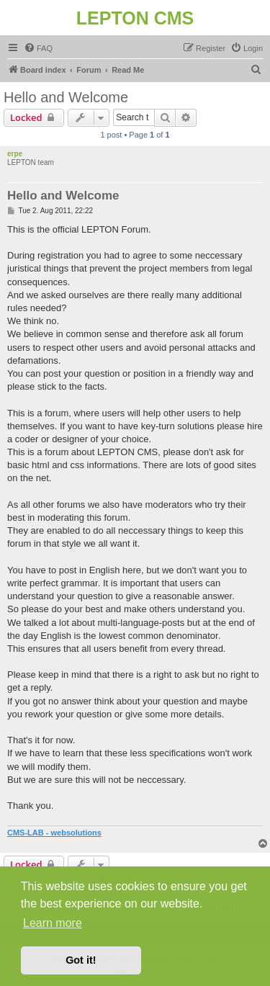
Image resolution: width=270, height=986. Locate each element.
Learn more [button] (52, 923)
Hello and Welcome (66, 97)
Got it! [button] (81, 960)
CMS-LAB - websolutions (54, 832)
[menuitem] (38, 48)
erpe (14, 154)
